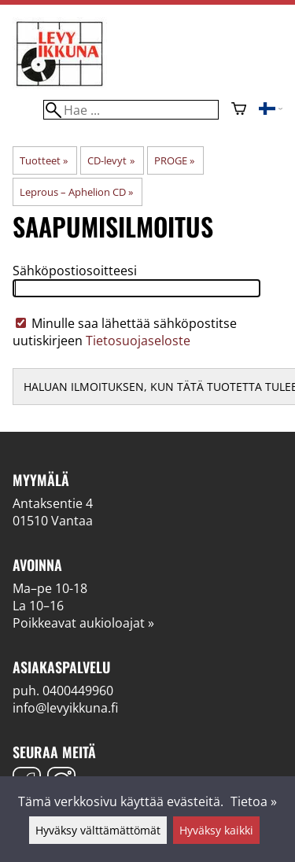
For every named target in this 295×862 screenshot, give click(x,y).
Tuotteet (44, 160)
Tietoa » (253, 801)
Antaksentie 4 (53, 503)
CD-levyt (110, 160)
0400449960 (77, 690)
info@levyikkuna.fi (65, 707)
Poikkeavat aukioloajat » (83, 623)
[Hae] (130, 110)
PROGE (174, 160)
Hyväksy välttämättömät (97, 830)
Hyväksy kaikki (216, 830)
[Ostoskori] (238, 110)
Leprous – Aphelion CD (76, 192)
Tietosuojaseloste (138, 340)
